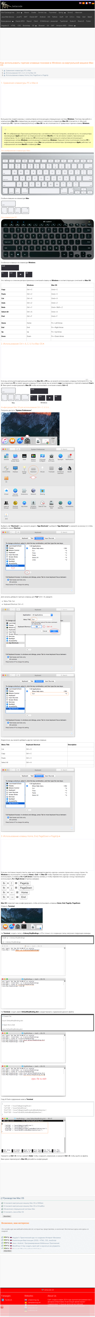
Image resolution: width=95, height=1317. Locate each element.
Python (54, 17)
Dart (84, 17)
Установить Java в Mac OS (14, 1212)
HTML (13, 26)
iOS (49, 17)
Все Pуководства (7, 12)
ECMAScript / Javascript (49, 21)
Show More (7, 1216)
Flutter (88, 21)
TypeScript (64, 21)
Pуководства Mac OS (13, 1198)
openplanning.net (32, 1303)
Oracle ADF (34, 17)
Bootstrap (26, 26)
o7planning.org (31, 1300)
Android (42, 17)
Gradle (33, 12)
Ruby (78, 17)
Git (48, 26)
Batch (90, 17)
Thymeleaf (52, 12)
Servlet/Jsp (42, 12)
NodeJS (73, 21)
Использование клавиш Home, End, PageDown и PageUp (27, 75)
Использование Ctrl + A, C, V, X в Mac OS (21, 73)
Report (29, 21)
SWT (25, 17)
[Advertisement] (47, 44)
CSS (19, 26)
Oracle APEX (20, 21)
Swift (61, 17)
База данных (6, 21)
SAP (52, 26)
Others (70, 26)
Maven (26, 12)
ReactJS (81, 21)
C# (66, 17)
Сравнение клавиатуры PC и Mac (18, 71)
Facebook (6, 1300)
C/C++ (72, 17)
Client (36, 21)
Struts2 (70, 12)
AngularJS (5, 26)
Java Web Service (7, 17)
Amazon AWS (61, 26)
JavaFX (19, 17)
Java (18, 12)
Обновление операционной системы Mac (19, 1209)
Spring (61, 12)
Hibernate (78, 12)
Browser (42, 26)
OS (33, 26)
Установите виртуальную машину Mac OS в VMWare (23, 1203)
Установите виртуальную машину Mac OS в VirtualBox (24, 1206)
